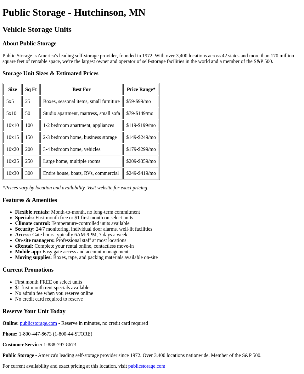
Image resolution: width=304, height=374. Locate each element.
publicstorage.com (38, 323)
